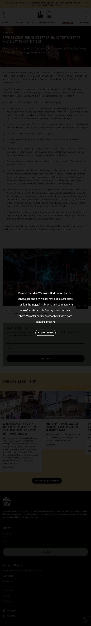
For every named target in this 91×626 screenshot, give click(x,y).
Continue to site (45, 333)
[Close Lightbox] (86, 5)
